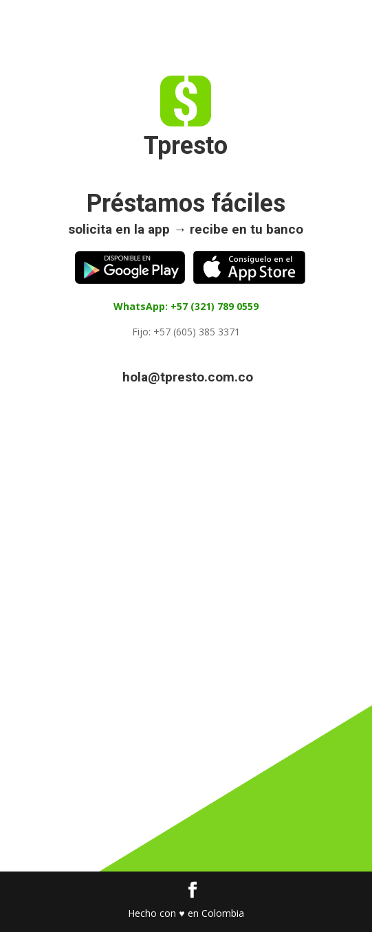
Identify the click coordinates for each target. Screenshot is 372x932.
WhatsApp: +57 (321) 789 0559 (186, 306)
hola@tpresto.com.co (187, 377)
